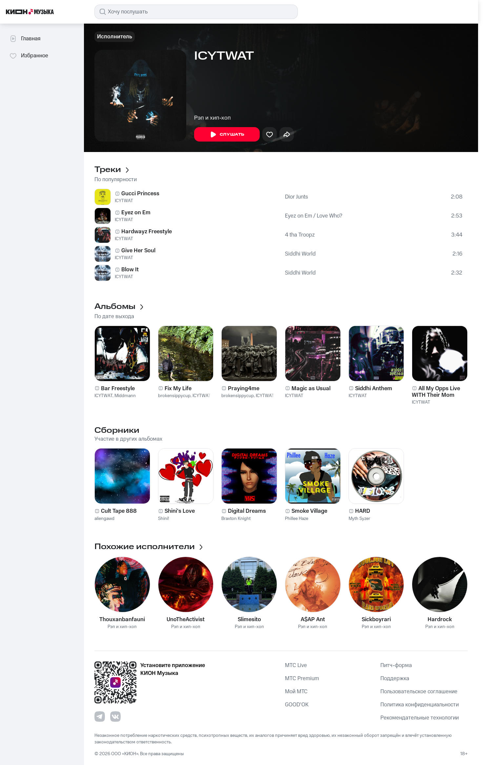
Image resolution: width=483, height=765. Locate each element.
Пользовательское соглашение (418, 692)
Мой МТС (296, 692)
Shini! (163, 518)
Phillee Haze (296, 518)
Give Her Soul (138, 251)
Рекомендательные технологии (419, 718)
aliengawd (104, 518)
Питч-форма (396, 665)
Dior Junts (296, 197)
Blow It (130, 270)
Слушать (227, 135)
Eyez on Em (136, 213)
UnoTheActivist (186, 619)
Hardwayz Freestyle (146, 232)
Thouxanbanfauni (122, 619)
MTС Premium (302, 678)
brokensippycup (174, 395)
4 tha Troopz (300, 235)
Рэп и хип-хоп (212, 118)
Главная (24, 39)
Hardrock (440, 619)
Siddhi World (300, 254)
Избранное (28, 56)
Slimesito (249, 619)
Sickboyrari (376, 619)
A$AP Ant (313, 619)
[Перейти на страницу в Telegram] (99, 716)
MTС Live (296, 665)
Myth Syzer (359, 518)
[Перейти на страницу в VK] (115, 716)
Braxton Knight (236, 518)
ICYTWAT (124, 201)
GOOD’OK (297, 705)
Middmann (125, 395)
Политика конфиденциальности (419, 705)
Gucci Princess (140, 194)
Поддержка (394, 678)
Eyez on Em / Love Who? (313, 216)
